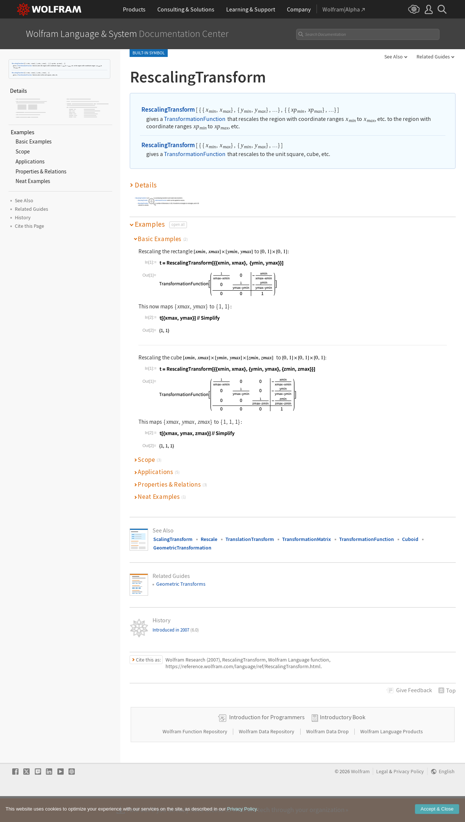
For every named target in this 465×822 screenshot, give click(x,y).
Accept (437, 809)
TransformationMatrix (306, 539)
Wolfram (360, 795)
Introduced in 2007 (176, 630)
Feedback (414, 690)
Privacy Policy (409, 795)
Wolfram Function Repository (195, 754)
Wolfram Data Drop (328, 754)
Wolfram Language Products (391, 754)
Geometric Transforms (180, 584)
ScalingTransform (173, 539)
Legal (382, 795)
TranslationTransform (249, 539)
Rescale (209, 539)
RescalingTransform (18, 63)
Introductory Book (342, 740)
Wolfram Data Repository (267, 754)
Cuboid (410, 539)
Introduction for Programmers (267, 740)
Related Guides (433, 56)
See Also (393, 56)
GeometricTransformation (182, 547)
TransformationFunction (25, 66)
